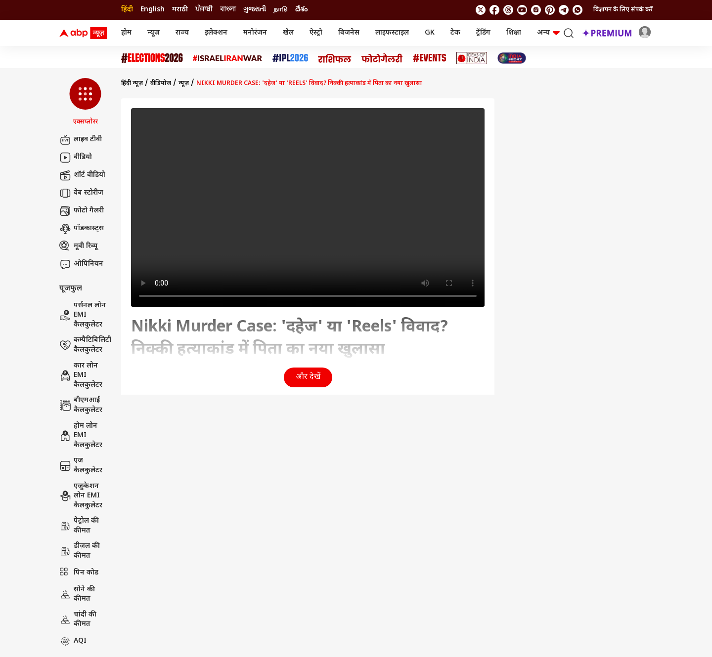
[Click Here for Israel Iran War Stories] (228, 58)
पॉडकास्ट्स (81, 229)
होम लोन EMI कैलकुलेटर (80, 435)
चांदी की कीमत (77, 619)
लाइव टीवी (80, 140)
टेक (455, 33)
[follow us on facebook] (494, 10)
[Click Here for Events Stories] (429, 58)
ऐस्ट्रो (316, 33)
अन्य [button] (548, 33)
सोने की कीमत (77, 594)
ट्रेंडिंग (483, 33)
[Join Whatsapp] (577, 10)
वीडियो (75, 158)
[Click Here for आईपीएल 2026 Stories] (290, 58)
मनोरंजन (255, 33)
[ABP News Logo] (85, 33)
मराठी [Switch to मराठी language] (180, 9)
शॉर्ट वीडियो (82, 175)
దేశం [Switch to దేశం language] (301, 9)
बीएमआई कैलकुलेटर (80, 405)
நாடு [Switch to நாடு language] (280, 9)
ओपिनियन (81, 264)
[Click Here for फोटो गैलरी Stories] (382, 58)
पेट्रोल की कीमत (79, 525)
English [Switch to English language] (152, 9)
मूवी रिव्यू (78, 246)
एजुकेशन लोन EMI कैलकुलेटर (80, 496)
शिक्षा (513, 33)
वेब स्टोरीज (81, 193)
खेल (288, 33)
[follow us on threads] (508, 10)
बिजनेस (348, 33)
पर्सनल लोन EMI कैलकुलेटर (82, 315)
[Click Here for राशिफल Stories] (335, 58)
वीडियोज (160, 83)
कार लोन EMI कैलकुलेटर (80, 375)
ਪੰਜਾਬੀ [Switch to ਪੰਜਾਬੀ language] (204, 9)
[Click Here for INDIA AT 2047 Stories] (512, 58)
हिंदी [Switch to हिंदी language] (127, 9)
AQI (73, 641)
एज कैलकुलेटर (80, 465)
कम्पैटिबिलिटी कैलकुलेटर (85, 345)
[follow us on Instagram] (536, 10)
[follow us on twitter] (481, 10)
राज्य (182, 33)
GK (430, 33)
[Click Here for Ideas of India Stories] (472, 58)
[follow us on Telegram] (564, 10)
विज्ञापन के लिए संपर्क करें (623, 10)
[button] (85, 102)
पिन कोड (78, 573)
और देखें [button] (308, 377)
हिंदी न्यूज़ (132, 83)
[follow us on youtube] (522, 10)
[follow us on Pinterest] (550, 10)
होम (126, 33)
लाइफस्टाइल (392, 33)
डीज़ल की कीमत (79, 551)
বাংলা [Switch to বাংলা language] (228, 9)
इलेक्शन (216, 33)
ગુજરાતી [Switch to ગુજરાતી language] (254, 9)
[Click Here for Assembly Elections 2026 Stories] (152, 58)
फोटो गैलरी (81, 211)
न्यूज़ (153, 33)
